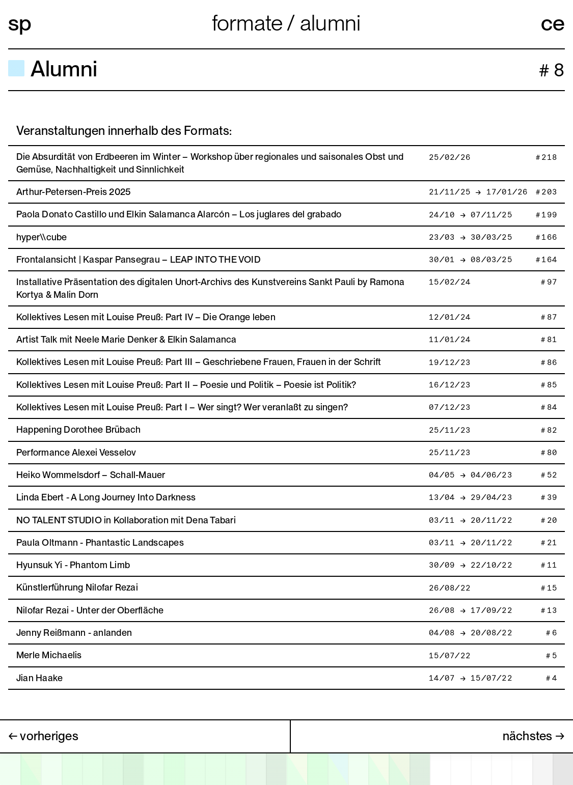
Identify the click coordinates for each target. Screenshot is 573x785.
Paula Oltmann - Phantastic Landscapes (100, 542)
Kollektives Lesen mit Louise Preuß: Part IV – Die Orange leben (146, 317)
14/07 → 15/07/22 (470, 678)
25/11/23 (449, 430)
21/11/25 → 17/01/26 (477, 192)
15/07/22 (449, 656)
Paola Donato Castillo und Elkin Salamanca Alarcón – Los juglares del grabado (178, 214)
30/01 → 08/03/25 (470, 260)
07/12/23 (449, 407)
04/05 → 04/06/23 (470, 475)
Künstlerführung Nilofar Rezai (77, 587)
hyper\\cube (41, 237)
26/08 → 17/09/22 (470, 610)
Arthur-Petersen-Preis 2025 (73, 191)
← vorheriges (43, 735)
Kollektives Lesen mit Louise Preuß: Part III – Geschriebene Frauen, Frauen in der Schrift (198, 361)
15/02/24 (449, 282)
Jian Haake (39, 677)
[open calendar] (286, 769)
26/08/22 (449, 588)
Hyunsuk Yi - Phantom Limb (73, 564)
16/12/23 (449, 385)
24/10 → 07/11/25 (470, 215)
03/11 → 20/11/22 (470, 520)
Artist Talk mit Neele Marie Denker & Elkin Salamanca (126, 339)
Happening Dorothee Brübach (78, 429)
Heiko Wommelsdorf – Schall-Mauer (91, 474)
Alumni (330, 23)
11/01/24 (449, 340)
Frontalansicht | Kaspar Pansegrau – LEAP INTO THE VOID (138, 259)
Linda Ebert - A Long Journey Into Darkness (106, 497)
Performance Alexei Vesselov (76, 452)
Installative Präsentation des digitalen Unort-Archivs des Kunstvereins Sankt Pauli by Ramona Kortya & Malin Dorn (210, 287)
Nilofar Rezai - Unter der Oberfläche (90, 610)
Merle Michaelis (49, 655)
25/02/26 (449, 157)
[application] (286, 768)
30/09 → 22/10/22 (470, 565)
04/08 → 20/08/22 (470, 633)
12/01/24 (449, 317)
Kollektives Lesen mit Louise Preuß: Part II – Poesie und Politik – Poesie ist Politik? (186, 384)
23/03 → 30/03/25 (470, 237)
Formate (249, 23)
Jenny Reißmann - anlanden (74, 632)
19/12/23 (449, 363)
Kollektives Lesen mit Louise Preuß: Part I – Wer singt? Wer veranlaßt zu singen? (182, 407)
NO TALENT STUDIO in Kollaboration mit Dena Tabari (126, 520)
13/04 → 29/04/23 (470, 497)
